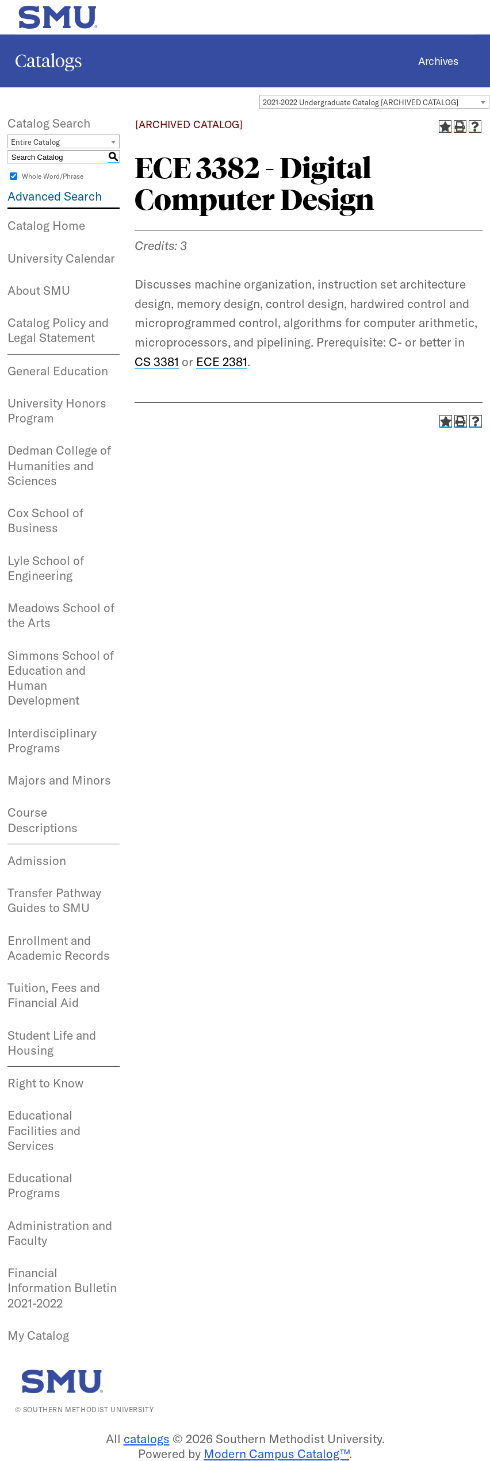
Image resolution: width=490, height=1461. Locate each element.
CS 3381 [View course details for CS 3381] (157, 361)
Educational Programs (39, 1185)
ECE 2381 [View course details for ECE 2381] (221, 361)
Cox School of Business (45, 520)
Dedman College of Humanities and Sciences (59, 465)
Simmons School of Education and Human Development (60, 678)
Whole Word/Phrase (52, 176)
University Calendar (61, 258)
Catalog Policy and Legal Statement (58, 330)
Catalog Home (46, 225)
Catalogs (48, 60)
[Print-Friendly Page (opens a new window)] (460, 126)
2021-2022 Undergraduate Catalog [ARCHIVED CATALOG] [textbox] (360, 102)
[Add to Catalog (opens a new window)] (445, 126)
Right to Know (45, 1082)
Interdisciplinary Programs (52, 740)
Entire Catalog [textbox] (35, 142)
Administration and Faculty (59, 1233)
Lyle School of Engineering (45, 568)
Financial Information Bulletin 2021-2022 (62, 1287)
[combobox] (374, 102)
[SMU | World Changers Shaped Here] (65, 1381)
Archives (438, 61)
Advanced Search (54, 196)
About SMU (38, 290)
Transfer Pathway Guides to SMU (54, 900)
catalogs (147, 1438)
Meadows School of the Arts (60, 615)
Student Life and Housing (51, 1043)
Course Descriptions (42, 820)
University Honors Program (56, 410)
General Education (57, 370)
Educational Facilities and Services (44, 1130)
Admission (36, 860)
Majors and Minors (59, 779)
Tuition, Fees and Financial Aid (53, 995)
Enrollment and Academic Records (58, 948)
